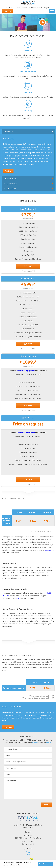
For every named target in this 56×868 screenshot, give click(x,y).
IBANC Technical (16, 184)
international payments (26, 370)
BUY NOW (28, 266)
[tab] (28, 131)
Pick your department (14, 749)
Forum (5, 8)
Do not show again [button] (45, 864)
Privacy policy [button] (16, 865)
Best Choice (28, 50)
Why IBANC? (16, 132)
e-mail (18, 598)
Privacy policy (28, 827)
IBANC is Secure (16, 189)
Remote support (21, 8)
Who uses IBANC (16, 179)
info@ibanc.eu (49, 550)
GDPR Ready (28, 111)
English (46, 8)
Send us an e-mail (28, 844)
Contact (28, 479)
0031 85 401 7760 (28, 842)
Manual (11, 8)
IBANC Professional (35, 8)
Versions (8, 171)
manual (35, 743)
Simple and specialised (28, 71)
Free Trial (7, 11)
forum (48, 743)
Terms (40, 825)
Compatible (28, 92)
